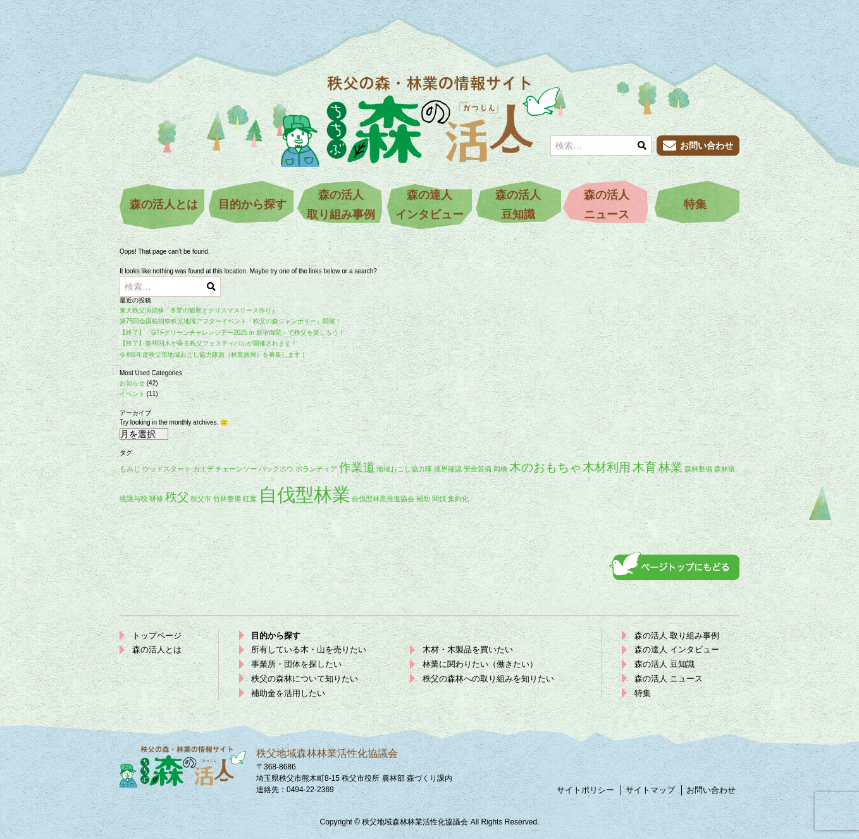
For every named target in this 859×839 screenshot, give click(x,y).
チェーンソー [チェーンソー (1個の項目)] (236, 469)
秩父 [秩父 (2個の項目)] (177, 497)
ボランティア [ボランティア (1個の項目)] (316, 469)
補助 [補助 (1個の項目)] (423, 498)
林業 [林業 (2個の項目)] (670, 467)
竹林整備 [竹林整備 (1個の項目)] (227, 498)
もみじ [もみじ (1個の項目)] (130, 469)
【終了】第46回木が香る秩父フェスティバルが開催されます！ (208, 343)
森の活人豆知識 (518, 205)
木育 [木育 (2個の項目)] (645, 467)
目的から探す (252, 204)
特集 (695, 204)
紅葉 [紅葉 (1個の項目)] (250, 498)
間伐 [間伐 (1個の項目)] (439, 498)
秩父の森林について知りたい (304, 678)
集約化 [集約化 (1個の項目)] (458, 498)
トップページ (157, 635)
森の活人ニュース (606, 205)
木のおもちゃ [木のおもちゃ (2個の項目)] (545, 467)
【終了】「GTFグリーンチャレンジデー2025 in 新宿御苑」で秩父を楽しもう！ (232, 332)
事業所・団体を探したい (296, 664)
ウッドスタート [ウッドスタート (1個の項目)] (166, 469)
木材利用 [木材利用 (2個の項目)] (607, 467)
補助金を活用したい (288, 693)
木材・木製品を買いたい (468, 649)
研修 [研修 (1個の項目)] (156, 498)
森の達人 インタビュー (676, 649)
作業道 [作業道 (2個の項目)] (357, 467)
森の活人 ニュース (668, 678)
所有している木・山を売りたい (308, 649)
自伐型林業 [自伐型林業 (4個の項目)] (304, 494)
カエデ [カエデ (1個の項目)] (203, 469)
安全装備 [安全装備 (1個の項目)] (477, 469)
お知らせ (132, 383)
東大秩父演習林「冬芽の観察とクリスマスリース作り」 (199, 310)
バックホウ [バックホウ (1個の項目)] (276, 469)
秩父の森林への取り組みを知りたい (488, 678)
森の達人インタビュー (429, 205)
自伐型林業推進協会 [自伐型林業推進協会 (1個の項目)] (383, 498)
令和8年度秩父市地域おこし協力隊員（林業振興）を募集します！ (213, 354)
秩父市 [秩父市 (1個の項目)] (200, 498)
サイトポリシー (585, 790)
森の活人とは (163, 204)
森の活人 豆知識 (664, 664)
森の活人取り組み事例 (341, 205)
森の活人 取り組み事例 (676, 635)
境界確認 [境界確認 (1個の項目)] (448, 469)
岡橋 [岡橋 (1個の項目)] (500, 469)
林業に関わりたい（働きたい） (480, 664)
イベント (132, 393)
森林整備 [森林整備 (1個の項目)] (698, 469)
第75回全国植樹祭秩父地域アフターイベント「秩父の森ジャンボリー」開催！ (231, 321)
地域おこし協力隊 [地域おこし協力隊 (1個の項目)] (404, 469)
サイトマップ (650, 790)
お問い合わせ (711, 790)
